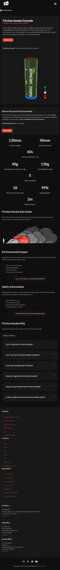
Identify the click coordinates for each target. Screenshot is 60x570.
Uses (5, 432)
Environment (7, 462)
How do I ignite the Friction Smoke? (21, 376)
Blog (5, 458)
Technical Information (10, 435)
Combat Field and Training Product (16, 23)
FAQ (5, 451)
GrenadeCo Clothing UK (10, 496)
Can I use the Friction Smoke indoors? (23, 355)
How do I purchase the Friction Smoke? (23, 386)
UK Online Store (8, 478)
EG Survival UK (8, 489)
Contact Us (5, 516)
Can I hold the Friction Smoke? (19, 344)
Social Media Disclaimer (10, 466)
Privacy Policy (42, 566)
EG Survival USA (8, 485)
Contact (6, 447)
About (5, 444)
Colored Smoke (8, 428)
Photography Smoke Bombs (11, 417)
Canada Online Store (9, 481)
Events (5, 455)
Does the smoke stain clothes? (19, 365)
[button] (55, 4)
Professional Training (9, 424)
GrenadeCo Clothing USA (10, 492)
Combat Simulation (9, 421)
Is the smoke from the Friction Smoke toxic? (25, 397)
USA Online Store (8, 474)
